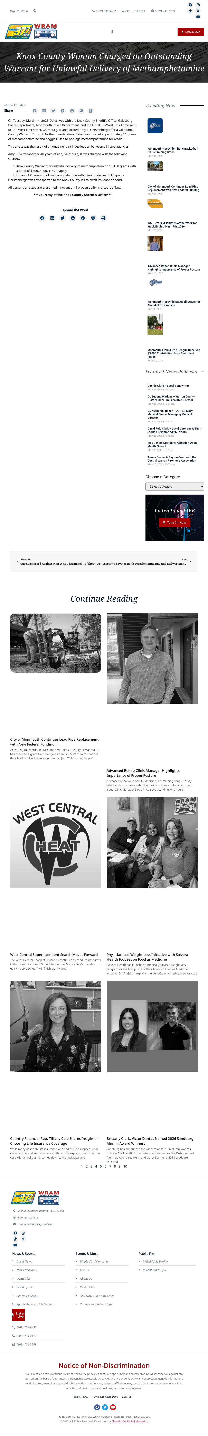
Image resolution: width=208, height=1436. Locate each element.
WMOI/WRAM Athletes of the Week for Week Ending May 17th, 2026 (172, 224)
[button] (34, 10)
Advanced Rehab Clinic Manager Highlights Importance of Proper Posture (174, 267)
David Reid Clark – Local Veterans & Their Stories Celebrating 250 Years (174, 430)
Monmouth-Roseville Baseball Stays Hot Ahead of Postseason (174, 303)
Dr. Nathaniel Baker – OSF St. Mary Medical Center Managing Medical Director (170, 414)
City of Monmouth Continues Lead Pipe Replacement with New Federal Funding (173, 188)
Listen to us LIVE (174, 510)
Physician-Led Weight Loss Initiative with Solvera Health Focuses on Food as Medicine (147, 957)
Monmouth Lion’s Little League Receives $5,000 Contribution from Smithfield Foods (174, 353)
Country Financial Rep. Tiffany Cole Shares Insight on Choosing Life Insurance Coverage (54, 1141)
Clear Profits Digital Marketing (130, 1422)
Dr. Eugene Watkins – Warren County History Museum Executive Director (171, 398)
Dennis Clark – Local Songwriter (168, 385)
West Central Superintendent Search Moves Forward (54, 955)
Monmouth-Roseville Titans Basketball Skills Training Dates (173, 150)
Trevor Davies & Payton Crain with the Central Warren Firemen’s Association (172, 459)
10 (125, 1166)
